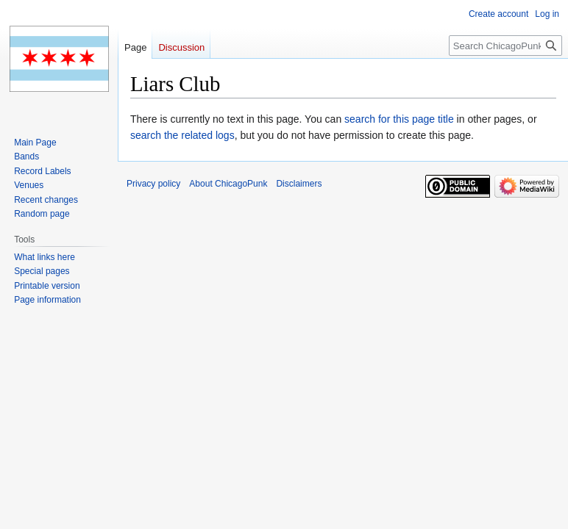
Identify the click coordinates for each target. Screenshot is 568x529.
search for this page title (399, 119)
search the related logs (182, 135)
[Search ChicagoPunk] (505, 45)
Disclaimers (299, 184)
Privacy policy (153, 184)
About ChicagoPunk (228, 184)
